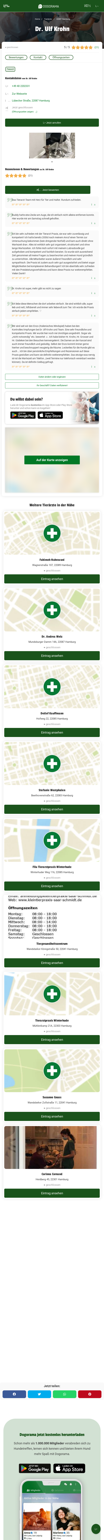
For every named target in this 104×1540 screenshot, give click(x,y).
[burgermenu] (6, 6)
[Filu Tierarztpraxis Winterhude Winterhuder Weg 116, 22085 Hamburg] (52, 854)
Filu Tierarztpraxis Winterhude (52, 867)
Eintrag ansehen (52, 579)
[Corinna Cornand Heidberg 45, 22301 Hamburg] (52, 1162)
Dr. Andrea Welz (52, 636)
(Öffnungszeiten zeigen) (24, 112)
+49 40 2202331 (21, 86)
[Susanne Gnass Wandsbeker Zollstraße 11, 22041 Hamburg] (52, 1085)
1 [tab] (52, 162)
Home (37, 19)
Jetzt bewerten (47, 189)
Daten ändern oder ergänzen (52, 377)
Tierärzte (48, 19)
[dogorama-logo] (48, 5)
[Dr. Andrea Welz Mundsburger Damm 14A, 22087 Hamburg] (52, 624)
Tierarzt (10, 69)
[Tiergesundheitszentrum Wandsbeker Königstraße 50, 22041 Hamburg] (52, 931)
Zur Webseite (19, 93)
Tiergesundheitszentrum (52, 944)
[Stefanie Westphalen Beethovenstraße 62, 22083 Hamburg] (52, 778)
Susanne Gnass (52, 1097)
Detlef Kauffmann (52, 713)
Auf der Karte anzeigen (52, 460)
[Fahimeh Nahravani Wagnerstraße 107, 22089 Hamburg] (52, 547)
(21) (96, 47)
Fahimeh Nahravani (52, 560)
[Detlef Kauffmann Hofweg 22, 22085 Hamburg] (52, 701)
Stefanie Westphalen (52, 790)
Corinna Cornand (52, 1174)
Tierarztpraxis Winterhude (52, 1020)
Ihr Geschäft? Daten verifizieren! (52, 385)
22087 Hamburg (63, 19)
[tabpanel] (52, 145)
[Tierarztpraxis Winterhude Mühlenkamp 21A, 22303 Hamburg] (52, 1008)
